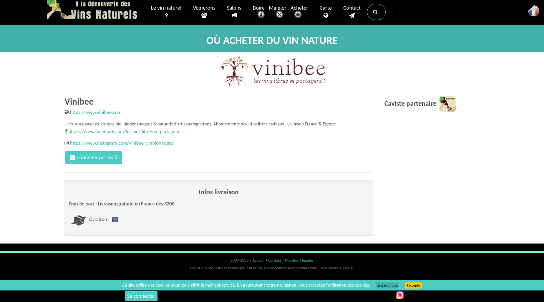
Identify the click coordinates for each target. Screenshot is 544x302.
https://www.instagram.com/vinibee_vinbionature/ (122, 143)
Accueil (258, 260)
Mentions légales (299, 260)
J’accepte (413, 285)
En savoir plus (387, 285)
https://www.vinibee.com (96, 112)
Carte (326, 12)
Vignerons (204, 12)
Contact (352, 12)
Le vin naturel (166, 12)
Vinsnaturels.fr (95, 10)
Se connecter (141, 296)
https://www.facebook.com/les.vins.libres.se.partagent (124, 131)
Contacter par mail (93, 157)
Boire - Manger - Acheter (280, 12)
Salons (234, 11)
